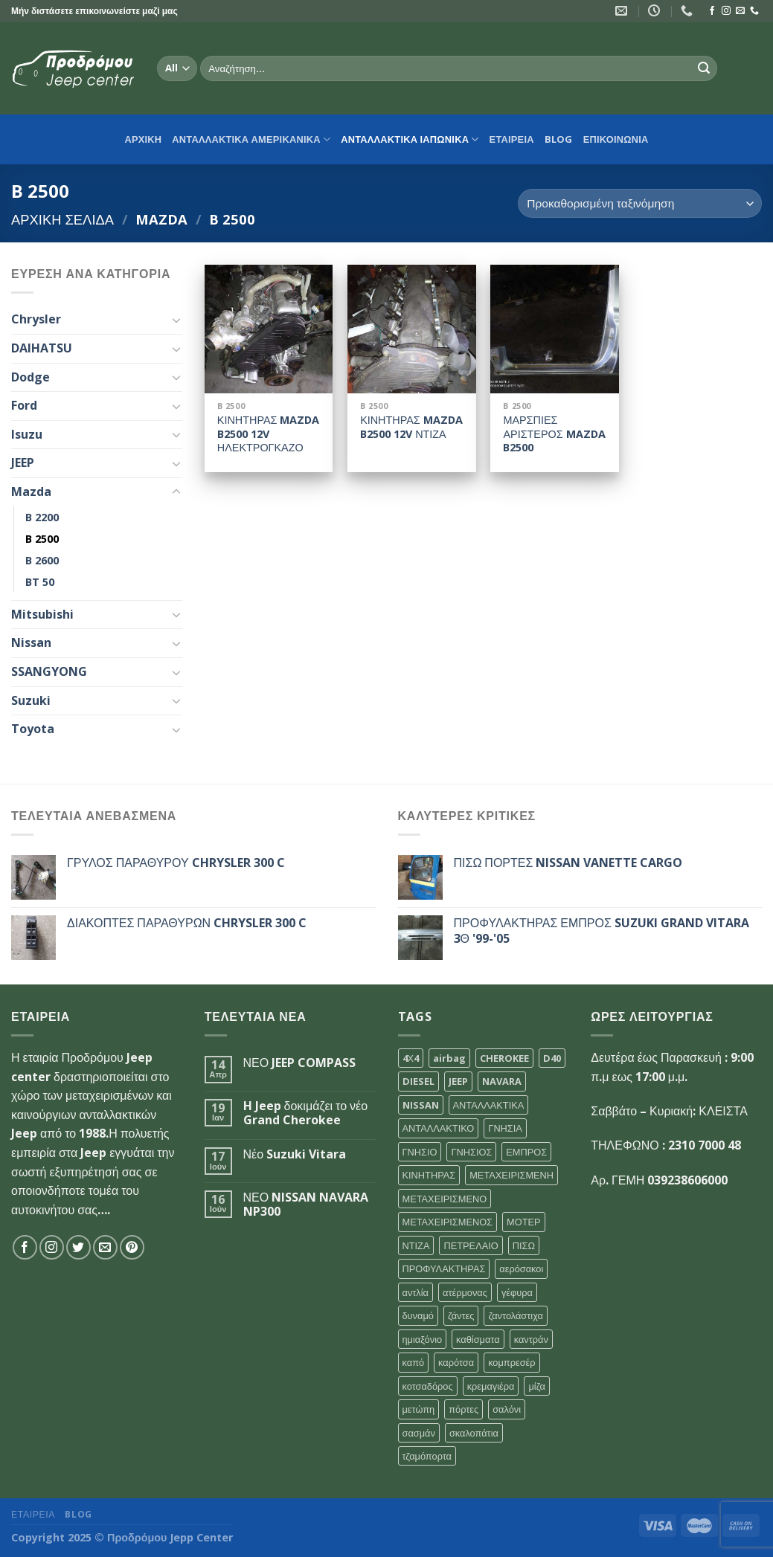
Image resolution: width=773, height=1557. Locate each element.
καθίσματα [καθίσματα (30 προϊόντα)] (478, 1339)
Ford (24, 405)
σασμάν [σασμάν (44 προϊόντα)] (418, 1433)
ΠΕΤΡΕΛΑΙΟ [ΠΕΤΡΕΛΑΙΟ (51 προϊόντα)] (470, 1245)
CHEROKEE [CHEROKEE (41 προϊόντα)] (504, 1058)
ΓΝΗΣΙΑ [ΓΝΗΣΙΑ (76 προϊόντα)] (505, 1128)
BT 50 (39, 582)
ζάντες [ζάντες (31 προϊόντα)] (461, 1315)
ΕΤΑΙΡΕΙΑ (512, 139)
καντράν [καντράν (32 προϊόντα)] (531, 1339)
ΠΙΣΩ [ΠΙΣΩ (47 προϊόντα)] (524, 1245)
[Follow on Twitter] (78, 1247)
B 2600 (42, 560)
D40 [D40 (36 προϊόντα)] (552, 1058)
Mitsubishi (42, 614)
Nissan (31, 642)
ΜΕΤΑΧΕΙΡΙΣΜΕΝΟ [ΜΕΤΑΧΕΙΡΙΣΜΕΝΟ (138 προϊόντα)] (444, 1198)
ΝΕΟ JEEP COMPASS (299, 1063)
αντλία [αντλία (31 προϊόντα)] (415, 1292)
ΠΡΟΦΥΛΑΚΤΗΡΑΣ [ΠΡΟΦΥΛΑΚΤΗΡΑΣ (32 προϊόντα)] (444, 1268)
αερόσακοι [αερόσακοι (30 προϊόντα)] (521, 1268)
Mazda (161, 219)
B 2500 (42, 539)
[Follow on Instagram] (726, 11)
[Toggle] (176, 320)
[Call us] (754, 11)
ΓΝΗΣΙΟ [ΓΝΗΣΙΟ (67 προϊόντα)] (419, 1151)
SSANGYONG (49, 671)
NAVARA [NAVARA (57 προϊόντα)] (502, 1081)
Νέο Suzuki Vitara (295, 1154)
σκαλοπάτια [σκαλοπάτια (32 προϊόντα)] (473, 1433)
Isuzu (26, 434)
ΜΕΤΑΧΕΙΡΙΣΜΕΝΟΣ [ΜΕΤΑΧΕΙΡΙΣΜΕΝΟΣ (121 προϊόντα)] (447, 1221)
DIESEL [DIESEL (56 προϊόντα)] (418, 1081)
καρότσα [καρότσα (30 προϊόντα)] (456, 1362)
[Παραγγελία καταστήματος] (640, 203)
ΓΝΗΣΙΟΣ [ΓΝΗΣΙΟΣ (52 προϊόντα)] (471, 1151)
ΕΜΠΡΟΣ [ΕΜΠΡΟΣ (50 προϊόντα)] (526, 1151)
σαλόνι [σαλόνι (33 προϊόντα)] (507, 1409)
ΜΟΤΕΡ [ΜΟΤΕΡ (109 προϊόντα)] (524, 1221)
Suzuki (31, 700)
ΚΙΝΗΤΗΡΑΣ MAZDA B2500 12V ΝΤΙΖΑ (411, 427)
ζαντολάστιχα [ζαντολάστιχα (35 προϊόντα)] (515, 1315)
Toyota (32, 729)
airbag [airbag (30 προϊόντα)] (449, 1058)
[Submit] (703, 68)
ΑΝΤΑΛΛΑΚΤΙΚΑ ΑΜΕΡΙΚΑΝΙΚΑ (251, 139)
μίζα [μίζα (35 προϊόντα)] (536, 1386)
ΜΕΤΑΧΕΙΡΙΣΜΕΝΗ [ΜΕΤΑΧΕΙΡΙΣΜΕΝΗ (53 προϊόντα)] (511, 1175)
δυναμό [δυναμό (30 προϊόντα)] (418, 1315)
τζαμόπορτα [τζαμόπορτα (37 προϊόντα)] (427, 1456)
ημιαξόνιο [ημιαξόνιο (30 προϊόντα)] (422, 1339)
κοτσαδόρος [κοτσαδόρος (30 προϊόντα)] (427, 1386)
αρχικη (142, 139)
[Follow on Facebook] (712, 11)
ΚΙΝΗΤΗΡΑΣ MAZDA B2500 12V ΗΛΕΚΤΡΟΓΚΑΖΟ (268, 433)
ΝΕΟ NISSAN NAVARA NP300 (306, 1204)
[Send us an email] (740, 11)
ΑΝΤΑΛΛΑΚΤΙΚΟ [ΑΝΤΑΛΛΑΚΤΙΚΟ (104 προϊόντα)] (438, 1128)
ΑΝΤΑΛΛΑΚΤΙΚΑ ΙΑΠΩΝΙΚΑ (409, 139)
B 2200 (42, 517)
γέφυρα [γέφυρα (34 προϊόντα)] (517, 1292)
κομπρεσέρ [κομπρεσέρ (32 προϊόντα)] (511, 1362)
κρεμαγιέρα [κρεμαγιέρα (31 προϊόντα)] (491, 1386)
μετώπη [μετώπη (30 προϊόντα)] (418, 1409)
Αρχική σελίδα (62, 219)
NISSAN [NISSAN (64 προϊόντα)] (420, 1105)
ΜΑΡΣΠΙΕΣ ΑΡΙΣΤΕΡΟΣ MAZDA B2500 (554, 433)
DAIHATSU (41, 348)
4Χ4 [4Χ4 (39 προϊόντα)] (411, 1058)
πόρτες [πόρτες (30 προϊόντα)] (463, 1409)
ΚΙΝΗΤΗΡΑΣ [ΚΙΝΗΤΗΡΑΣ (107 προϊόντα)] (429, 1175)
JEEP (22, 462)
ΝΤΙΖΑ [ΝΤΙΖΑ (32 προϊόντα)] (416, 1245)
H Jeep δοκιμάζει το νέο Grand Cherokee (305, 1113)
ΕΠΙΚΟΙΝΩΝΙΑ (616, 139)
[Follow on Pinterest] (132, 1247)
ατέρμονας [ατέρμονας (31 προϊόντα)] (465, 1292)
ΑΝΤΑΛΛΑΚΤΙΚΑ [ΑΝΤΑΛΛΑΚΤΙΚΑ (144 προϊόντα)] (489, 1105)
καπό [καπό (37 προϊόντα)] (413, 1362)
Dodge (30, 377)
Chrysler (36, 319)
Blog (559, 139)
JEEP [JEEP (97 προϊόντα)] (458, 1081)
